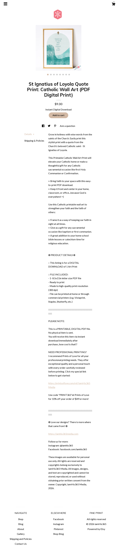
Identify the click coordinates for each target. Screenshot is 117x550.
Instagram (58, 524)
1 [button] (48, 74)
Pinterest (58, 529)
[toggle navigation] (5, 3)
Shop (20, 519)
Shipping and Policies (21, 538)
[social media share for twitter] (49, 125)
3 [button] (54, 74)
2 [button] (51, 74)
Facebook (58, 519)
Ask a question (67, 125)
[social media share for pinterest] (55, 125)
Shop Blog (58, 533)
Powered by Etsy (96, 529)
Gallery (21, 533)
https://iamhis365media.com (63, 433)
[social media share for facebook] (43, 125)
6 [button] (63, 74)
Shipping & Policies (34, 140)
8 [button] (69, 74)
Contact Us (21, 543)
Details (29, 134)
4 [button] (57, 74)
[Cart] (113, 4)
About (20, 529)
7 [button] (66, 74)
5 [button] (60, 74)
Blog (20, 524)
